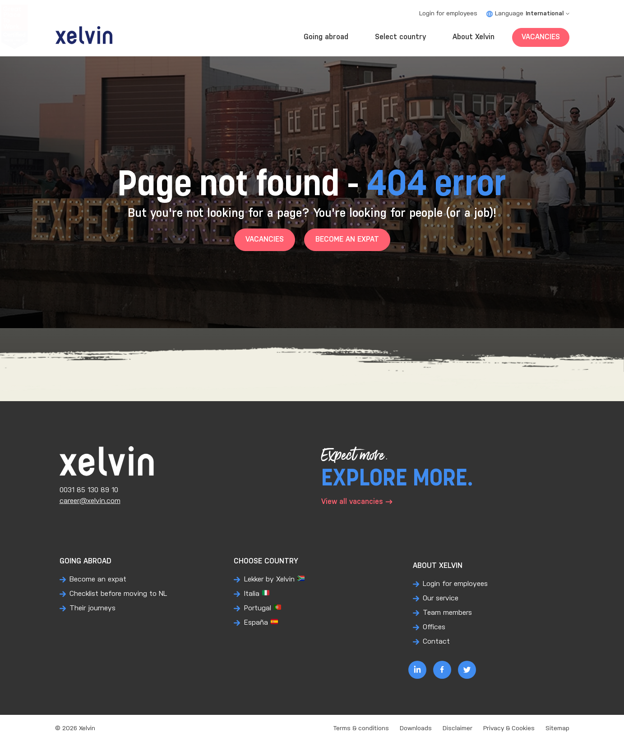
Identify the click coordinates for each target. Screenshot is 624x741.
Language (527, 13)
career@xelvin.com (90, 501)
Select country (400, 37)
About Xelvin (474, 37)
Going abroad (326, 37)
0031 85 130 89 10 (89, 490)
